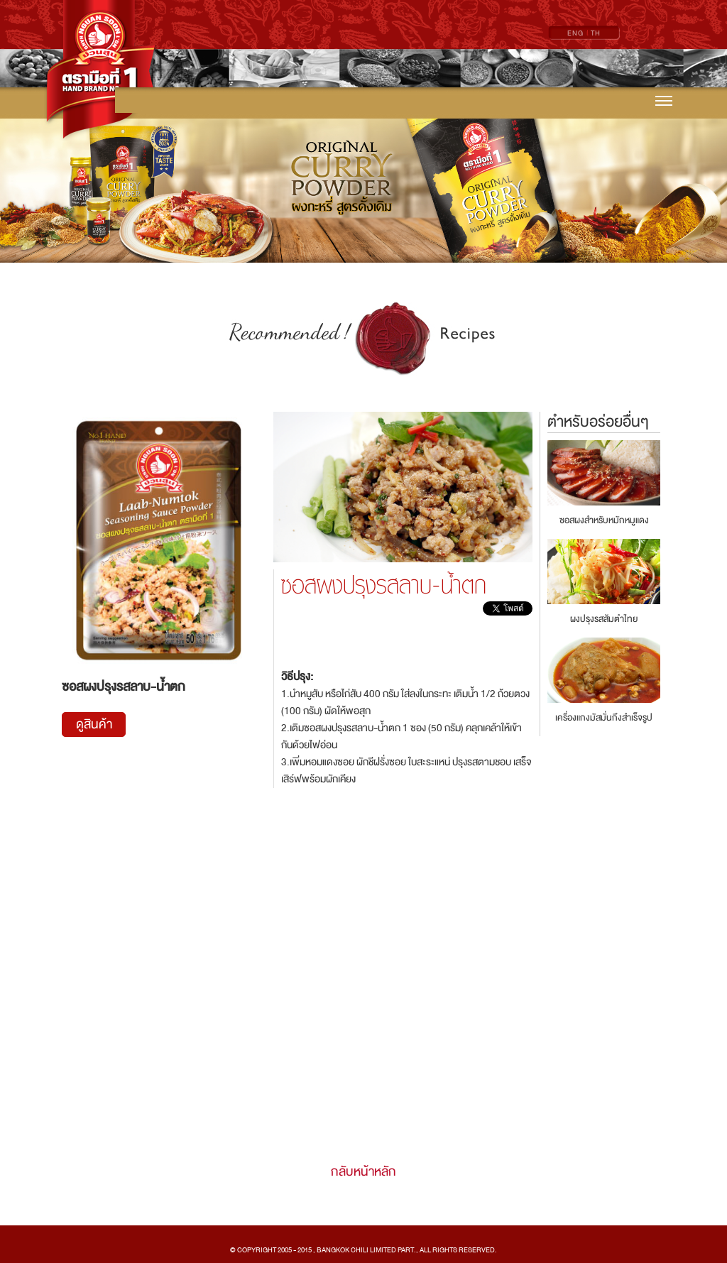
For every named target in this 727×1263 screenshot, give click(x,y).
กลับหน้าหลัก (363, 1172)
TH (596, 33)
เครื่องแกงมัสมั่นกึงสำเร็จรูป (603, 718)
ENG (575, 33)
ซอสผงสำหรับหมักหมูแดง (604, 520)
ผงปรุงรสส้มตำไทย (604, 619)
